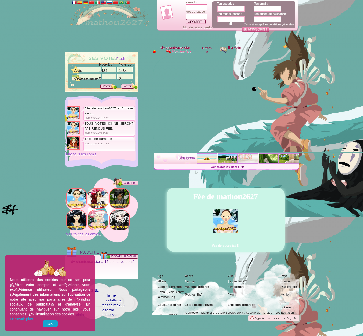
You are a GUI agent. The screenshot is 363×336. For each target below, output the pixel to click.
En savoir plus (21, 319)
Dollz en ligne (84, 290)
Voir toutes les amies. (83, 234)
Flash (120, 58)
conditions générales (281, 24)
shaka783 (110, 315)
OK (50, 324)
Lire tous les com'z (81, 154)
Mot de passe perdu (197, 27)
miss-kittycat (112, 300)
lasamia (108, 310)
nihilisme (109, 295)
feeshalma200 (113, 305)
